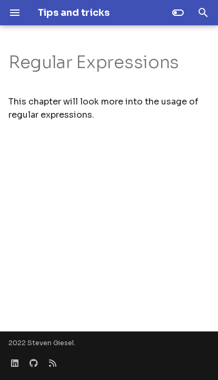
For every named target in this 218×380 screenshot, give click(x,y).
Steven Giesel (50, 343)
